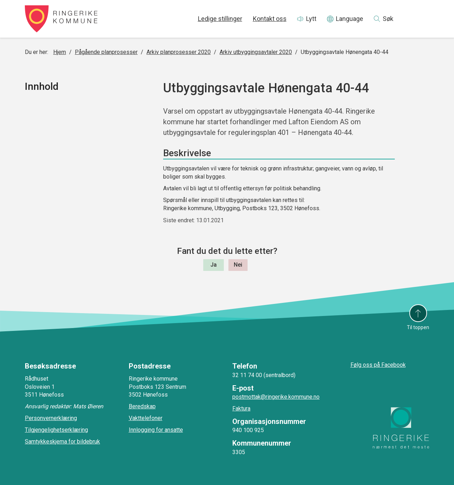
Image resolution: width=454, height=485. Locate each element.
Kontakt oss (270, 18)
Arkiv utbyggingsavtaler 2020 (256, 52)
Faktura (241, 408)
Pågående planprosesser (106, 52)
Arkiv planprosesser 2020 (178, 52)
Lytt (311, 18)
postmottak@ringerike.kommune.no (276, 396)
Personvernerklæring (51, 418)
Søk (388, 18)
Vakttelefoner (145, 418)
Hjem (59, 52)
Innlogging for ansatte (156, 429)
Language (349, 18)
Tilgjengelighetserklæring (56, 429)
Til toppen (418, 327)
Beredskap (142, 406)
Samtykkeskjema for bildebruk (62, 441)
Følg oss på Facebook (378, 364)
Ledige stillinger (220, 18)
